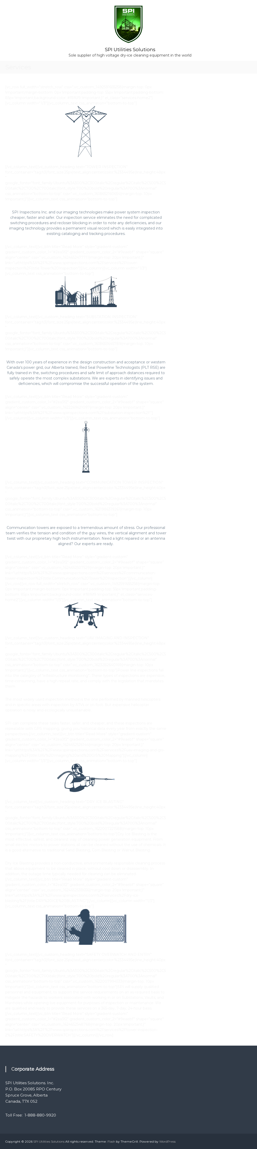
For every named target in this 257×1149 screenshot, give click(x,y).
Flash (111, 1141)
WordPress (167, 1141)
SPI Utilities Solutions (130, 49)
